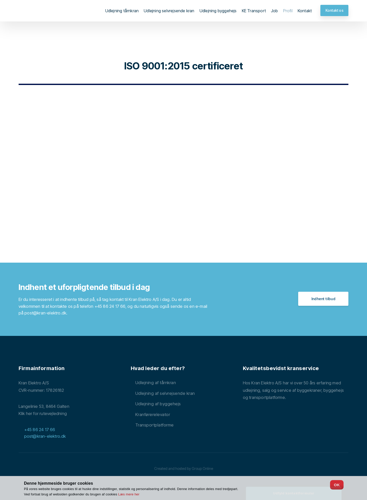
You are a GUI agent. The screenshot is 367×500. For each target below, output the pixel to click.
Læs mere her (128, 494)
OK (337, 485)
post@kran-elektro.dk (45, 312)
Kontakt (305, 10)
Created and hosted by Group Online (183, 468)
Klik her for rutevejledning (43, 413)
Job (274, 10)
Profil (288, 10)
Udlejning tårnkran (122, 10)
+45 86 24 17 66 (110, 306)
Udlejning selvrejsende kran (169, 10)
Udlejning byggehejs (218, 10)
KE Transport (254, 10)
